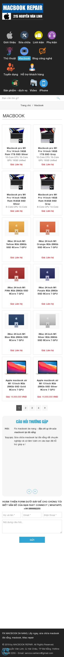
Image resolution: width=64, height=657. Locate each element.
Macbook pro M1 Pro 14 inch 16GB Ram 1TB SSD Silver (16, 151)
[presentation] (29, 491)
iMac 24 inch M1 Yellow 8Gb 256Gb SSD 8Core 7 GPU (16, 244)
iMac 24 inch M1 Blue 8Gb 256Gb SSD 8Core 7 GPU (16, 337)
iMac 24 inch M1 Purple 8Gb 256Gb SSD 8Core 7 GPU (48, 290)
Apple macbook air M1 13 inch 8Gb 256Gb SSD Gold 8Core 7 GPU (16, 385)
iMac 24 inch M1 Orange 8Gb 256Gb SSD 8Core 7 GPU (47, 244)
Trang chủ (25, 105)
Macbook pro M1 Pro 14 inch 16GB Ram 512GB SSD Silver (16, 199)
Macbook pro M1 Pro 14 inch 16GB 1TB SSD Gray (47, 151)
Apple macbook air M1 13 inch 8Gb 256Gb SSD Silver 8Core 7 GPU (47, 385)
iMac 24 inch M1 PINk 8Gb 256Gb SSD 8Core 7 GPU (16, 290)
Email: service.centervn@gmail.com (35, 653)
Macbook (39, 105)
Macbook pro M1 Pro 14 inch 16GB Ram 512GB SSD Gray (47, 199)
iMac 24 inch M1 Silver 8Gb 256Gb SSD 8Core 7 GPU (48, 337)
